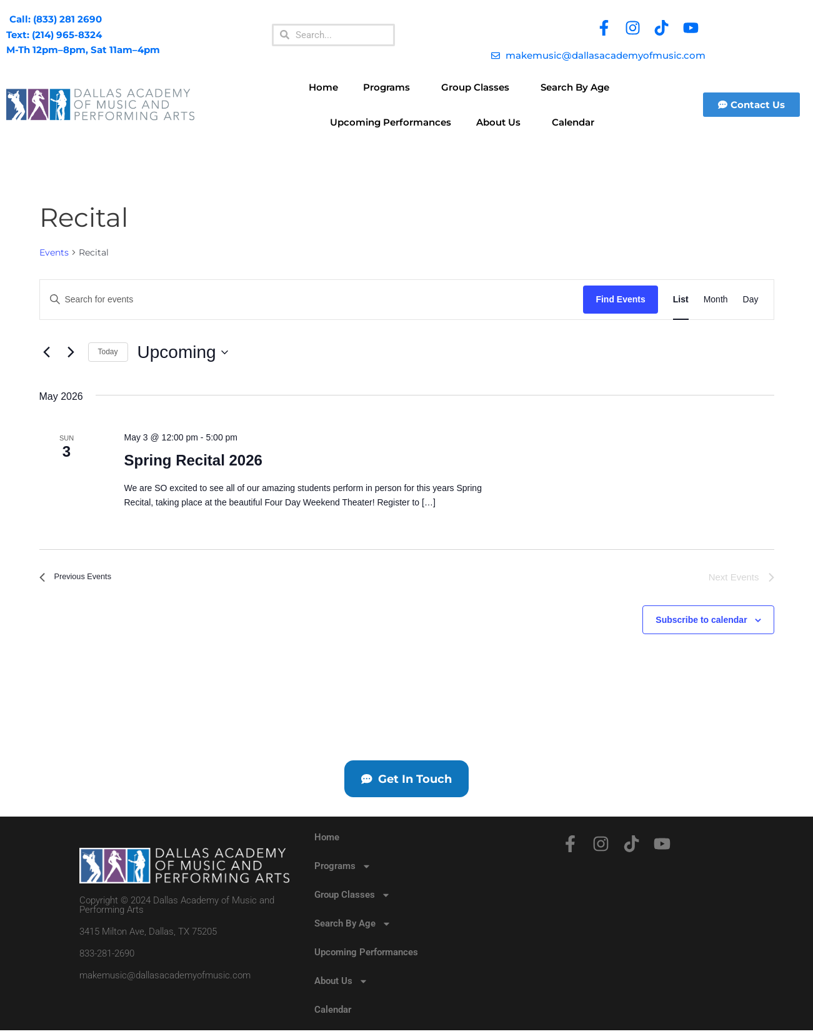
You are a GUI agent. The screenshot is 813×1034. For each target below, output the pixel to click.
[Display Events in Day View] (751, 299)
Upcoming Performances (390, 122)
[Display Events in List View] (681, 299)
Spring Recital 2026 (193, 460)
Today (108, 351)
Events (54, 252)
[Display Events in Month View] (716, 299)
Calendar (573, 122)
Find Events (620, 299)
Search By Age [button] (578, 87)
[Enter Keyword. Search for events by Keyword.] (312, 299)
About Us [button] (501, 122)
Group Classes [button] (478, 87)
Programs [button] (389, 87)
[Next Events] (71, 352)
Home (323, 87)
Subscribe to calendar (701, 620)
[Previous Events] (46, 352)
